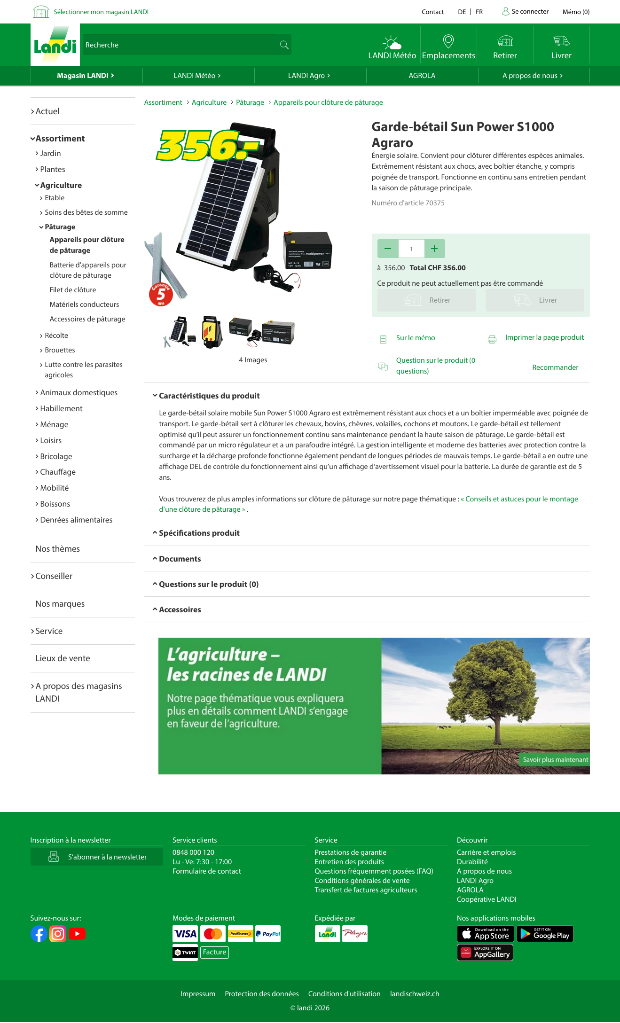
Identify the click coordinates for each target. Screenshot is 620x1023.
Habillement (61, 408)
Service (49, 630)
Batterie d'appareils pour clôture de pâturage (88, 270)
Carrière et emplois (486, 852)
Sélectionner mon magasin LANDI (101, 11)
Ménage (54, 424)
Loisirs (51, 440)
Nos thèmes (58, 548)
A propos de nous (529, 75)
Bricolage (56, 456)
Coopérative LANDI (487, 899)
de (462, 11)
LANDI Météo (195, 75)
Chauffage (58, 471)
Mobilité (54, 487)
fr (479, 11)
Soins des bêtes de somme (86, 212)
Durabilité (472, 862)
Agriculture (61, 185)
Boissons (55, 503)
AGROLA (422, 75)
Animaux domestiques (79, 392)
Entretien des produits (349, 862)
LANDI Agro (306, 75)
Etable (55, 198)
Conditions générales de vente (362, 880)
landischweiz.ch (414, 994)
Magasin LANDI (82, 75)
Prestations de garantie (351, 852)
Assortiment (60, 138)
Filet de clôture (73, 290)
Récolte (57, 335)
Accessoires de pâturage (88, 319)
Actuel (48, 111)
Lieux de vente (63, 658)
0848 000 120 (193, 852)
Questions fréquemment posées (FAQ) (374, 871)
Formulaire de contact (207, 871)
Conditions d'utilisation (344, 994)
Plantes (52, 169)
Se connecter (530, 11)
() (576, 11)
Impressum (198, 994)
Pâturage (60, 227)
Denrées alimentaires (76, 519)
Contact (433, 11)
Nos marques (60, 603)
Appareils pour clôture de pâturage (328, 102)
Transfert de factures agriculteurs (366, 890)
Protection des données (262, 994)
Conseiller (54, 575)
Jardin (50, 153)
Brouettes (60, 350)
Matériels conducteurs (84, 304)
